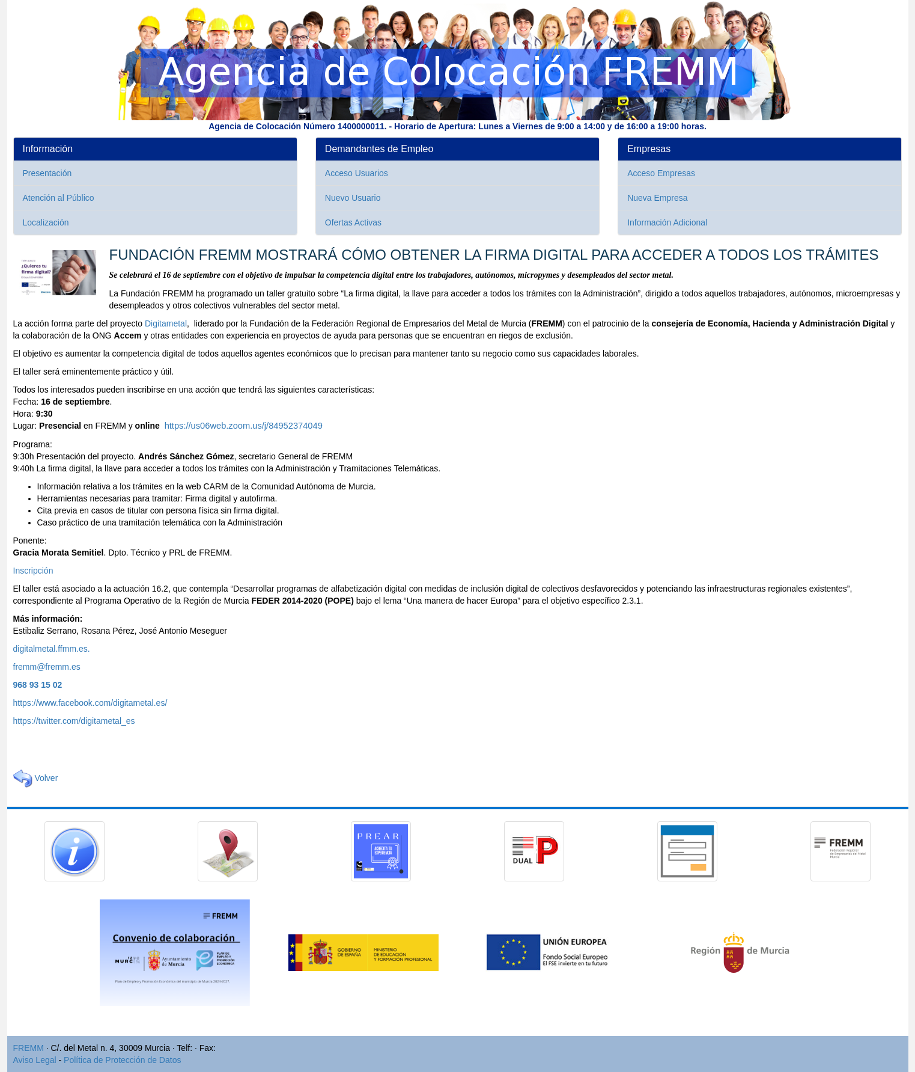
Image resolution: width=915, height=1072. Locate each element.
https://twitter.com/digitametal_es (74, 721)
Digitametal (166, 323)
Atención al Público (58, 198)
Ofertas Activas (353, 222)
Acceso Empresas (661, 173)
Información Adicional (667, 222)
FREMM (28, 1048)
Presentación (47, 173)
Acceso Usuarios (356, 173)
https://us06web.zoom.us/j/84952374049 (244, 425)
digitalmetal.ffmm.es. (51, 649)
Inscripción (33, 570)
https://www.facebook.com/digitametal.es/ (90, 703)
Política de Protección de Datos (122, 1060)
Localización (46, 222)
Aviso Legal (34, 1060)
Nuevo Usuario (353, 198)
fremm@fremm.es (47, 667)
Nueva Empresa (657, 198)
